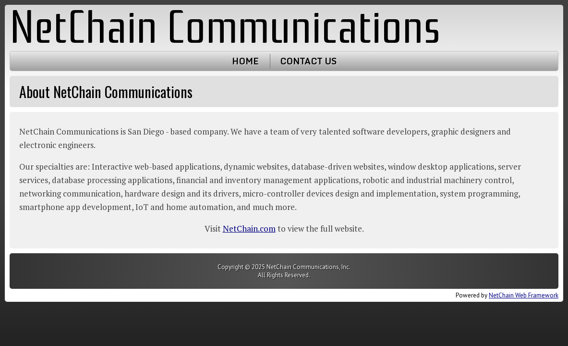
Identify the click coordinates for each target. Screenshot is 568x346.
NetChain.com (249, 228)
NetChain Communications (225, 27)
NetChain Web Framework (523, 295)
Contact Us (308, 61)
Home (245, 61)
